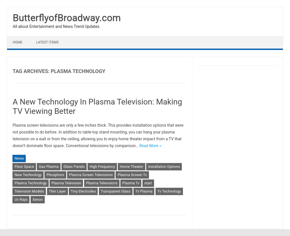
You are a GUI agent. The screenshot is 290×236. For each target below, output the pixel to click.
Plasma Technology (30, 183)
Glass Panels (74, 166)
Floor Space (24, 166)
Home (17, 42)
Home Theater (131, 166)
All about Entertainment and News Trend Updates (56, 26)
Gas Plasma (48, 166)
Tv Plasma (143, 191)
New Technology (28, 175)
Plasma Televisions (102, 183)
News (19, 158)
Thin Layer (57, 191)
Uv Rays (20, 199)
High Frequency (102, 166)
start (148, 183)
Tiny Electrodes (83, 191)
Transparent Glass (116, 191)
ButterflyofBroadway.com (67, 17)
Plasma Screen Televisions (91, 175)
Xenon (38, 199)
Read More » (150, 145)
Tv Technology (169, 191)
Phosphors (55, 175)
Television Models (29, 191)
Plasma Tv (130, 183)
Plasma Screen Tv (132, 175)
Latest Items (47, 42)
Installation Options (164, 166)
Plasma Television (66, 183)
